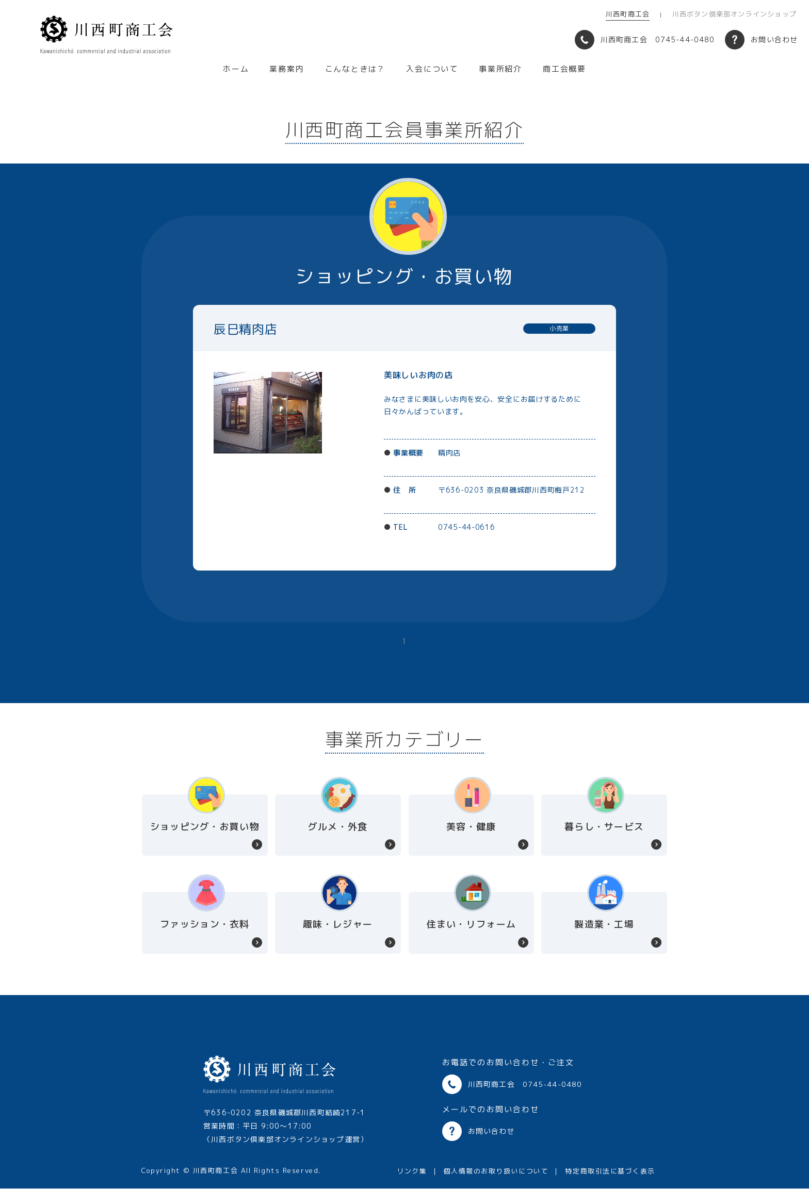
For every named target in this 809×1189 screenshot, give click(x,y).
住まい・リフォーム (471, 924)
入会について (432, 69)
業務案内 (286, 69)
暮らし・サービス (604, 826)
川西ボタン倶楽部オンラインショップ (734, 14)
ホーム (236, 69)
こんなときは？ (355, 69)
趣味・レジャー (338, 924)
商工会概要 (564, 69)
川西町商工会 (628, 14)
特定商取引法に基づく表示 (610, 1171)
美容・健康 (471, 826)
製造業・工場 (604, 924)
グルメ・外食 (338, 826)
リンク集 (412, 1171)
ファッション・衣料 (204, 924)
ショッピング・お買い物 (205, 826)
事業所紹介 (500, 69)
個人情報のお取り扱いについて (495, 1171)
